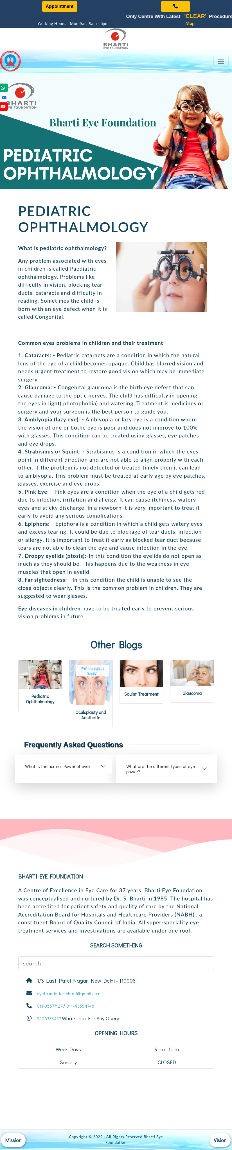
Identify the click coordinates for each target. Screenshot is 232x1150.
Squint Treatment (141, 694)
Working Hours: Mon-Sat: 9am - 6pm (74, 23)
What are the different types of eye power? (160, 768)
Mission (13, 1140)
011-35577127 (49, 1006)
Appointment (60, 6)
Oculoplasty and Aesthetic (90, 714)
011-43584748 (80, 1006)
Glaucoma (192, 693)
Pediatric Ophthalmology (40, 698)
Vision (220, 1140)
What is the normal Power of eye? (58, 766)
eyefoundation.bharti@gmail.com (68, 993)
